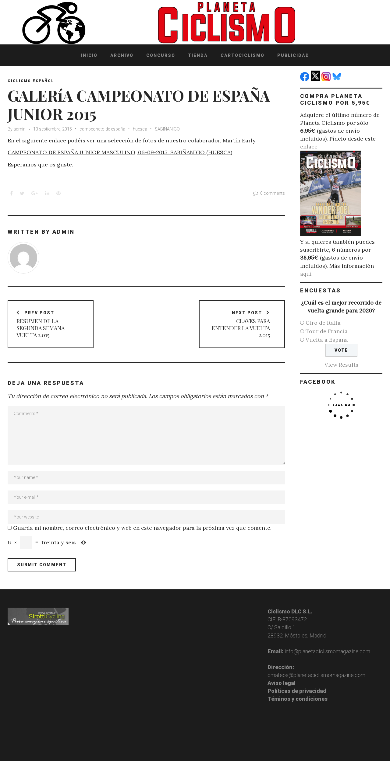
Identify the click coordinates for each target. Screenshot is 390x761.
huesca (140, 129)
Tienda (198, 55)
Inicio (89, 55)
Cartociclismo (242, 55)
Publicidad (293, 55)
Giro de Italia (323, 322)
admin (19, 129)
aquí (306, 273)
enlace (308, 146)
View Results (341, 364)
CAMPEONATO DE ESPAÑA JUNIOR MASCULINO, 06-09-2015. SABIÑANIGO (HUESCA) (120, 152)
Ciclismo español (31, 81)
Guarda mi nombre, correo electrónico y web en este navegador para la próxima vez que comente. (142, 527)
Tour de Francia (327, 331)
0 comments (268, 193)
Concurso (160, 55)
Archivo (121, 55)
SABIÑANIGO (167, 129)
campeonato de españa (102, 129)
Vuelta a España (327, 339)
